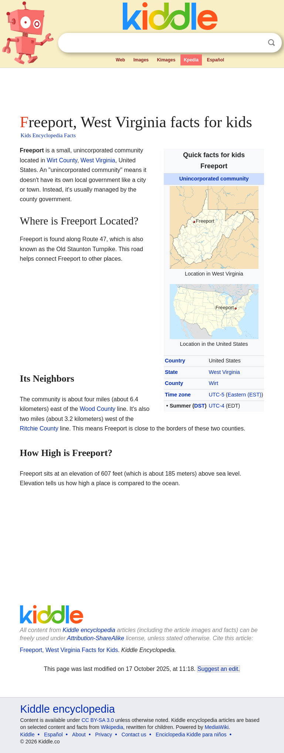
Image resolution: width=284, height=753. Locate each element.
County (174, 383)
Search (271, 42)
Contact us (134, 734)
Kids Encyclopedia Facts (48, 135)
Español (215, 60)
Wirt (213, 383)
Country (175, 361)
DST (199, 406)
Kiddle (27, 734)
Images (141, 60)
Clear (256, 43)
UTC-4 (216, 406)
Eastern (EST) (244, 395)
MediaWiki (216, 727)
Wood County (97, 409)
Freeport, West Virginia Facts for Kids (69, 650)
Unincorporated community (214, 179)
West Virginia (224, 372)
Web (120, 60)
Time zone (178, 395)
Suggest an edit (217, 669)
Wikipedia (112, 727)
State (171, 372)
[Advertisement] (142, 88)
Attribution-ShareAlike (95, 638)
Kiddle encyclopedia (88, 630)
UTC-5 (216, 395)
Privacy (103, 734)
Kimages (166, 60)
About (79, 734)
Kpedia (191, 60)
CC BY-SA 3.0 (97, 720)
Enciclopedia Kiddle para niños (191, 734)
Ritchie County (39, 428)
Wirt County (62, 160)
